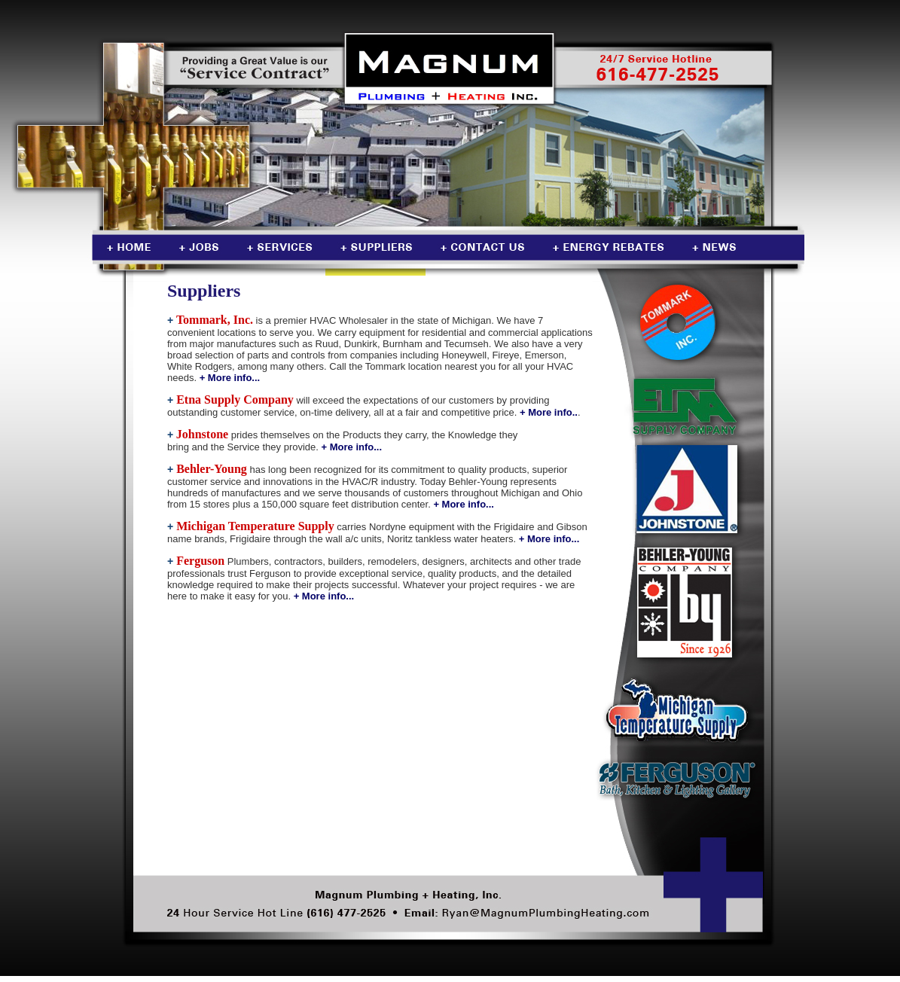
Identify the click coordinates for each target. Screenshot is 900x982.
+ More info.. (549, 412)
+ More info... (230, 377)
